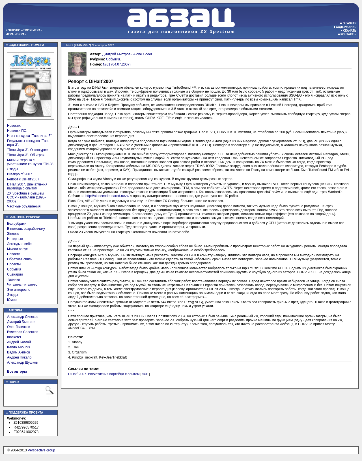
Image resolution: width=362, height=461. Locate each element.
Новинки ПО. (17, 131)
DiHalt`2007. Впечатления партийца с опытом (27, 186)
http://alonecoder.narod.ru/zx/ (107, 196)
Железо (13, 234)
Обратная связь (19, 259)
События (14, 269)
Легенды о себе (19, 244)
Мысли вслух (17, 249)
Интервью (15, 239)
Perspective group (41, 450)
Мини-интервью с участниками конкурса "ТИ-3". (30, 162)
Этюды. (13, 169)
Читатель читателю (22, 285)
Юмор (12, 300)
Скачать (349, 30)
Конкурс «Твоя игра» (24, 30)
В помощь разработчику (26, 229)
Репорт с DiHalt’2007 (23, 179)
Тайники (13, 279)
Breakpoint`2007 (19, 174)
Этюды (12, 295)
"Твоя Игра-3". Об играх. (26, 155)
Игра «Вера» (16, 34)
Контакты (348, 34)
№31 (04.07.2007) (117, 64)
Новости (13, 254)
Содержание (346, 27)
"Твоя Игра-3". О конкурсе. (28, 150)
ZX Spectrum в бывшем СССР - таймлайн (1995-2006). (26, 197)
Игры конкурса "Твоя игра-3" (29, 136)
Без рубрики (16, 224)
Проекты (14, 264)
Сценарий (15, 274)
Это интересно (18, 290)
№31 (145, 374)
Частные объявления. (24, 206)
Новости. (14, 126)
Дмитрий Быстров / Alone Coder (127, 54)
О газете (349, 23)
